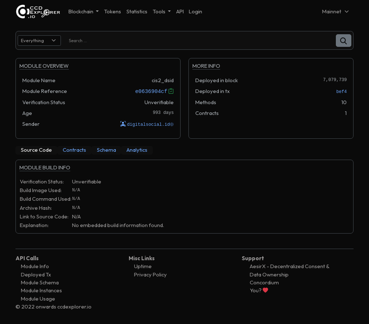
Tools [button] (159, 11)
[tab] (36, 150)
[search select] (39, 40)
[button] (343, 40)
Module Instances (41, 290)
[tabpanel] (184, 200)
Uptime (143, 266)
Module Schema (40, 282)
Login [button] (195, 11)
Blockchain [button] (81, 11)
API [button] (180, 11)
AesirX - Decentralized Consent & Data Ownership (289, 270)
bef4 (341, 92)
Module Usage (38, 298)
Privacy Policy (150, 274)
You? (259, 290)
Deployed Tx (36, 274)
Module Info (35, 266)
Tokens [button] (112, 11)
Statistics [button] (136, 11)
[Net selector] (336, 11)
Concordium (264, 282)
